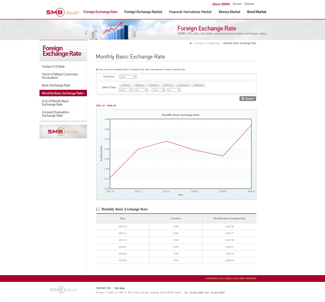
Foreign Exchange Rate (207, 43)
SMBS (64, 12)
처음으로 (191, 43)
